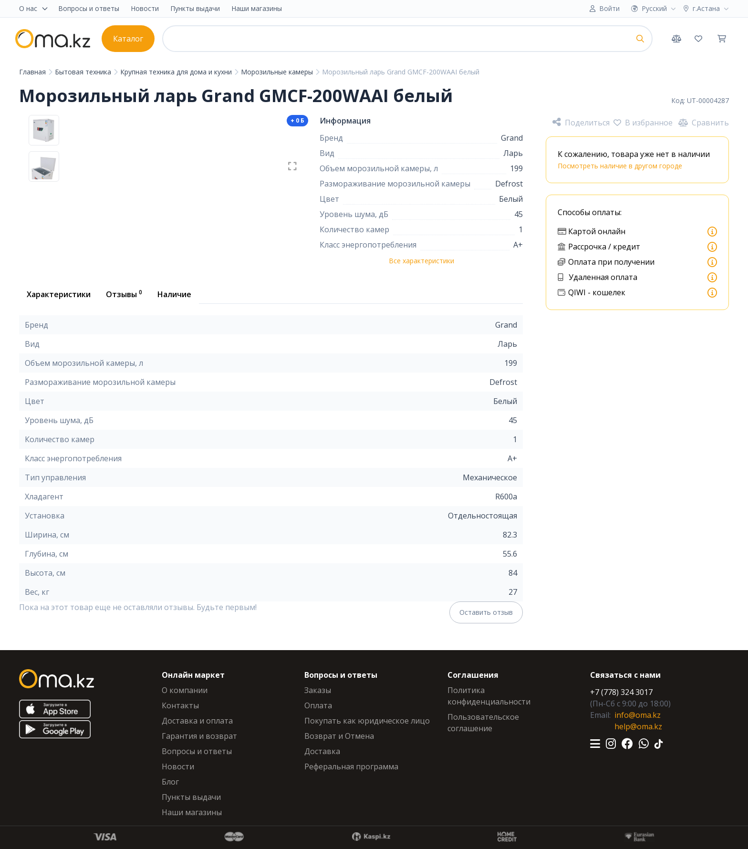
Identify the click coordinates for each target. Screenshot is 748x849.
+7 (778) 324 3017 (621, 692)
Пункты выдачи (195, 8)
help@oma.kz (638, 726)
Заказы (317, 690)
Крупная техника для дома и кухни (177, 71)
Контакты (180, 705)
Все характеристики (421, 260)
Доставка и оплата (197, 720)
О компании (185, 690)
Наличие (174, 294)
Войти (609, 8)
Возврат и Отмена (339, 736)
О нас (34, 8)
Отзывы (124, 294)
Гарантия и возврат (199, 736)
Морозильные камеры (278, 71)
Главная (33, 71)
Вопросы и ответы (88, 8)
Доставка (322, 751)
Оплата (318, 705)
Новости (145, 8)
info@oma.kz (637, 715)
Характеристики (59, 294)
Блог (170, 782)
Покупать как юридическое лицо (367, 720)
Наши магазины (256, 8)
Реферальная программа (351, 766)
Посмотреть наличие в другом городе (620, 165)
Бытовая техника (84, 71)
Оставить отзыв (486, 612)
